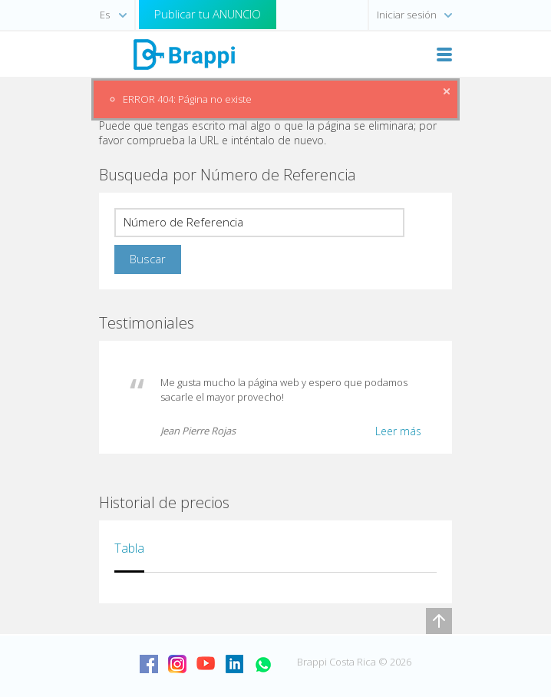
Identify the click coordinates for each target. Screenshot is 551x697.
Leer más (398, 431)
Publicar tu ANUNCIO (207, 13)
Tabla (129, 548)
